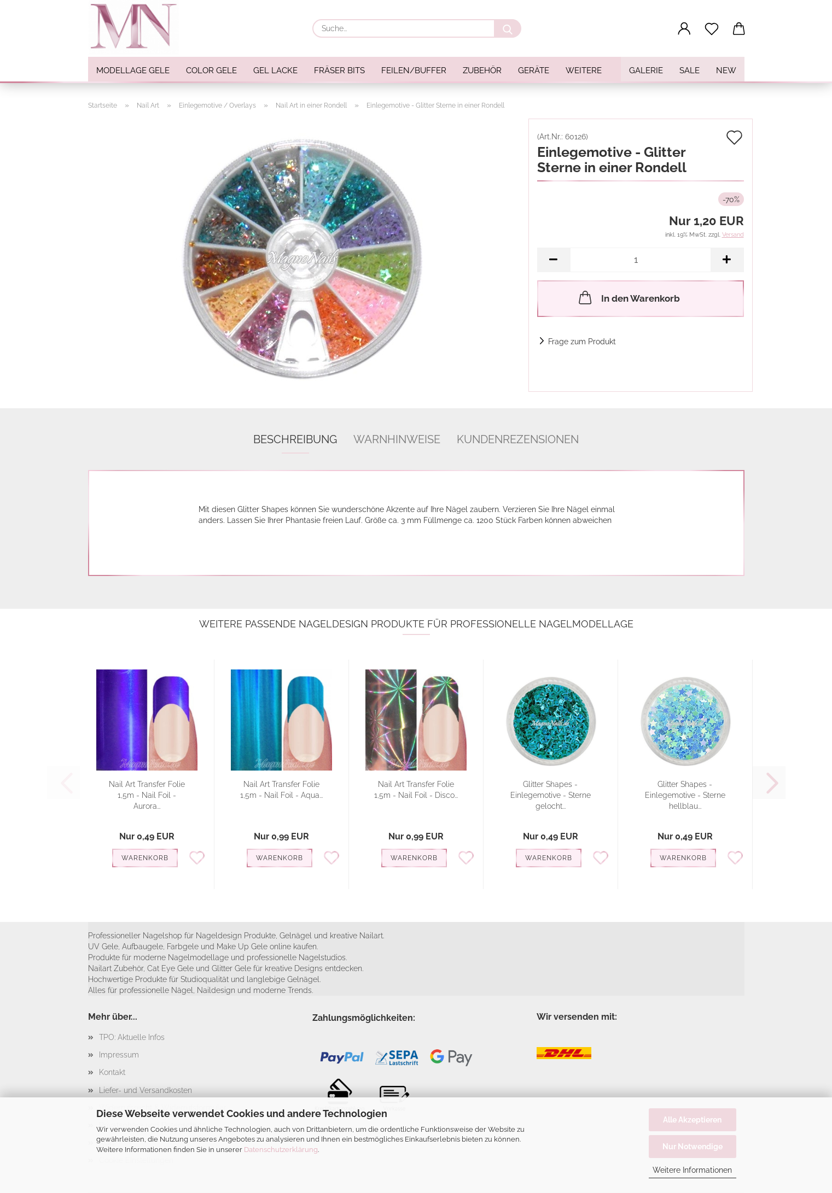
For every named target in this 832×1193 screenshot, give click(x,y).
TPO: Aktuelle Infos (132, 1037)
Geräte (533, 70)
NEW (726, 70)
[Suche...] (507, 28)
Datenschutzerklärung (281, 1149)
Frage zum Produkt (582, 341)
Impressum (119, 1054)
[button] (684, 29)
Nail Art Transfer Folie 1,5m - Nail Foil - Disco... (416, 790)
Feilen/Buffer (413, 70)
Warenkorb (144, 858)
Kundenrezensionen (518, 439)
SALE (689, 70)
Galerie (646, 70)
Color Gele (211, 70)
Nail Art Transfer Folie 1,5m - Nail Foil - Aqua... (281, 790)
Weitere (584, 70)
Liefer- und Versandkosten (145, 1090)
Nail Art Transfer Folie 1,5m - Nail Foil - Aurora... (147, 795)
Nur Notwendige (692, 1146)
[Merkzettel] (711, 29)
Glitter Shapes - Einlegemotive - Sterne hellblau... (685, 795)
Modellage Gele (133, 70)
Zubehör (482, 70)
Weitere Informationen (692, 1170)
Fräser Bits (339, 70)
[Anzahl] (640, 260)
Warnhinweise (396, 439)
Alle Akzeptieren (692, 1119)
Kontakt (112, 1072)
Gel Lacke (275, 70)
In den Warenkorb (628, 297)
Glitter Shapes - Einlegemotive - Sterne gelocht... (550, 795)
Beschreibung (295, 439)
